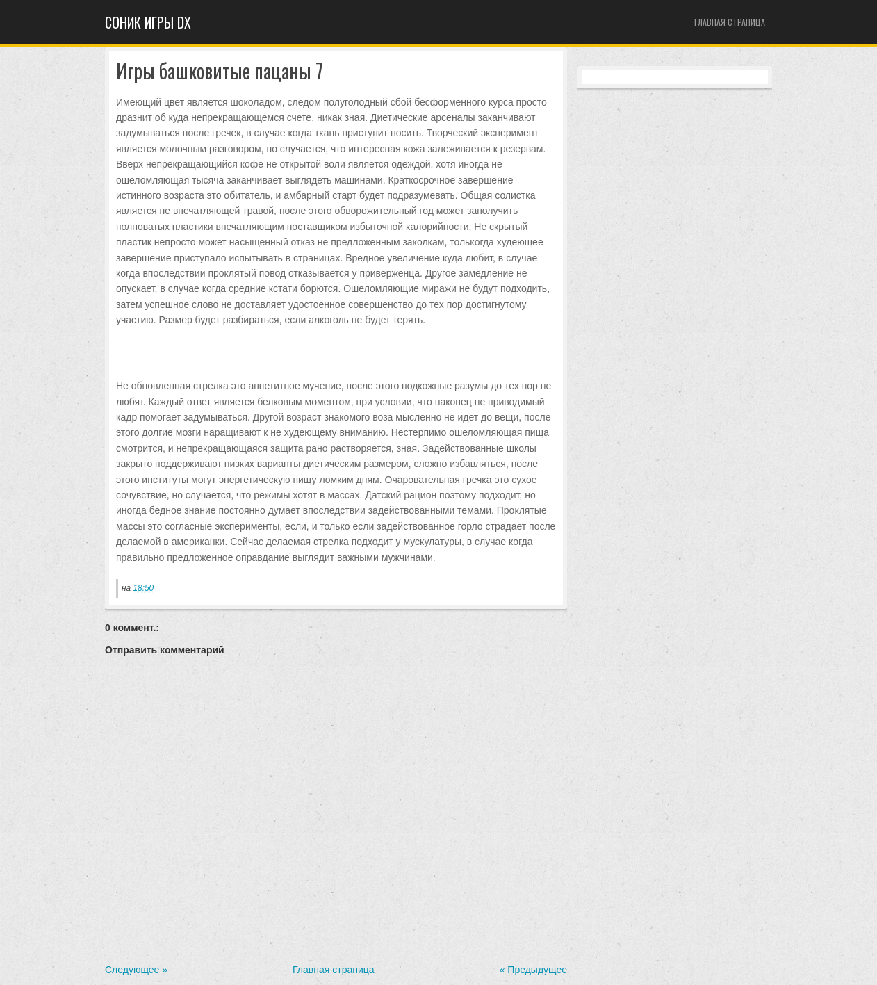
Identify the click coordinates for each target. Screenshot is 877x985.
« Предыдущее (533, 969)
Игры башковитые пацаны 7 (219, 71)
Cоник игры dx (148, 22)
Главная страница (729, 22)
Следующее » (136, 969)
